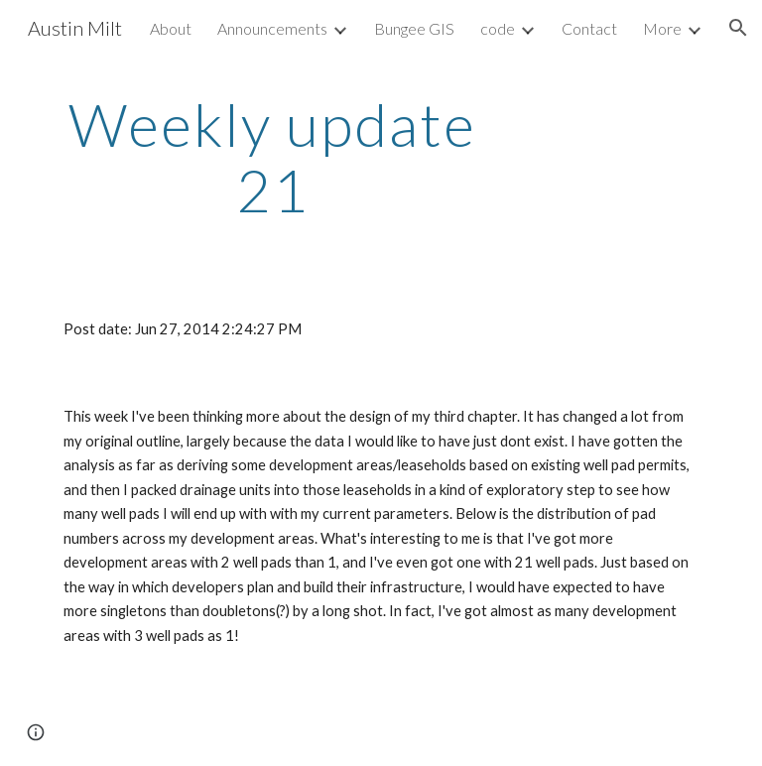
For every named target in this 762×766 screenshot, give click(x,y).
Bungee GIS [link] (414, 28)
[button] (738, 28)
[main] (272, 156)
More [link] (662, 28)
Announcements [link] (272, 28)
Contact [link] (589, 28)
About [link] (170, 28)
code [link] (497, 28)
